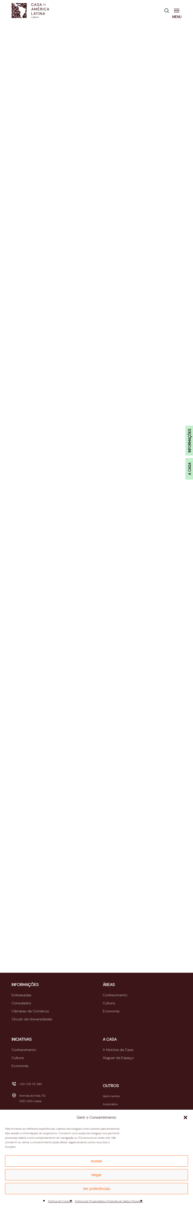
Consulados (21, 1003)
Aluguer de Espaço (118, 1057)
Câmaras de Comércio (30, 1011)
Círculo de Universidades (32, 1019)
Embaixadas (21, 995)
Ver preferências (96, 1188)
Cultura (109, 1003)
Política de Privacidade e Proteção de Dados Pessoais (109, 1201)
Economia (111, 1011)
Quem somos (111, 1096)
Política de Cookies (60, 1201)
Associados (110, 1104)
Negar (96, 1175)
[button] (185, 1117)
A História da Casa (118, 1049)
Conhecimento (115, 995)
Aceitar (97, 1161)
